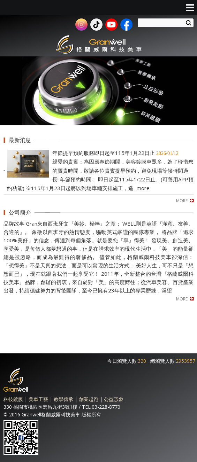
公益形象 (113, 399)
